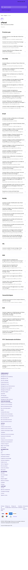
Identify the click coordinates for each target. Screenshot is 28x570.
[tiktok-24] (26, 499)
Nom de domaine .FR (5, 417)
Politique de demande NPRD (3, 508)
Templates (3, 432)
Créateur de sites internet (6, 426)
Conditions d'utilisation (20, 507)
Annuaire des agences (5, 460)
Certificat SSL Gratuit (5, 412)
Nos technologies (4, 474)
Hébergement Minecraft (5, 389)
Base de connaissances (5, 489)
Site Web (5, 59)
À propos (3, 473)
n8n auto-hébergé (4, 380)
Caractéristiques (7, 295)
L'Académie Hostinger (5, 491)
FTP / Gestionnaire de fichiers (11, 339)
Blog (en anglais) (4, 478)
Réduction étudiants (5, 480)
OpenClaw (3, 393)
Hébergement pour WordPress (7, 376)
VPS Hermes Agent (4, 391)
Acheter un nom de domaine (6, 402)
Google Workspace (4, 397)
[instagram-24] (10, 499)
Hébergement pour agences (6, 387)
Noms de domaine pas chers (6, 406)
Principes (2, 484)
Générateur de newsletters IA (6, 441)
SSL (3, 244)
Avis (1, 452)
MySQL (4, 198)
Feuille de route (4, 462)
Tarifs (2, 450)
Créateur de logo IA (4, 443)
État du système (4, 465)
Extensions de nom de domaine (7, 415)
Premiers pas (6, 32)
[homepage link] (2, 2)
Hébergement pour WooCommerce (8, 386)
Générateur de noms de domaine (7, 434)
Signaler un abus (4, 495)
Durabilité (3, 482)
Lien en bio (3, 438)
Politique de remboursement (14, 507)
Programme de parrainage (6, 458)
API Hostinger (3, 447)
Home (2, 15)
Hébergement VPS (4, 378)
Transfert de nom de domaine (7, 413)
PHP (3, 308)
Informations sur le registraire (25, 507)
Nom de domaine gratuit (5, 408)
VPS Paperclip (3, 395)
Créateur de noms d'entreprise (7, 439)
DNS (3, 255)
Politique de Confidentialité (8, 507)
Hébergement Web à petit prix (7, 399)
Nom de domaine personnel (6, 419)
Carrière (2, 476)
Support (5, 15)
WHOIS (2, 410)
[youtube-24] (18, 499)
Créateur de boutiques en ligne (7, 430)
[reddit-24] (22, 499)
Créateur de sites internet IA (6, 428)
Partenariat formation (5, 456)
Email (4, 114)
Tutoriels (2, 487)
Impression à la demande (6, 436)
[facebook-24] (5, 499)
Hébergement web (4, 374)
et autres (15, 516)
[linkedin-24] (1, 499)
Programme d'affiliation (5, 454)
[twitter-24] (14, 499)
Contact (2, 493)
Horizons (2, 424)
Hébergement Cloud (5, 384)
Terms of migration (4, 464)
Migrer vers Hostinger (5, 445)
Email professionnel (4, 382)
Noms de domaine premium (6, 421)
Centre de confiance (5, 467)
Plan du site (3, 469)
